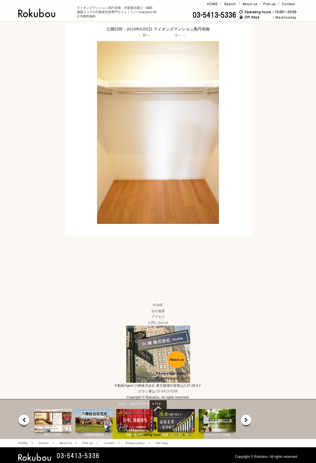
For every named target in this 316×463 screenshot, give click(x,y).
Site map (161, 443)
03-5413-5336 (167, 391)
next (246, 421)
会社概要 (158, 311)
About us (65, 443)
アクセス (158, 317)
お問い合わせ (158, 323)
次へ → (180, 35)
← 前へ (144, 35)
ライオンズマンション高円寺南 (182, 29)
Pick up (87, 443)
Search (44, 443)
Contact (109, 443)
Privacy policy (134, 443)
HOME (158, 305)
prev (23, 421)
